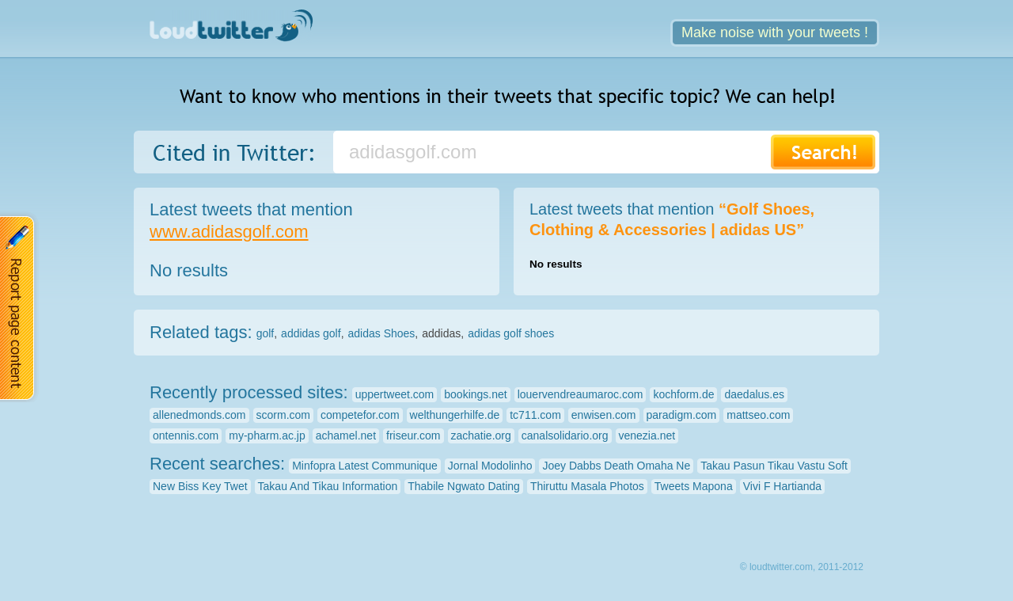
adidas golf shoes (511, 333)
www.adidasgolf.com (229, 232)
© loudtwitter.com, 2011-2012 (801, 566)
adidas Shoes (381, 333)
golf (265, 333)
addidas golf (311, 333)
